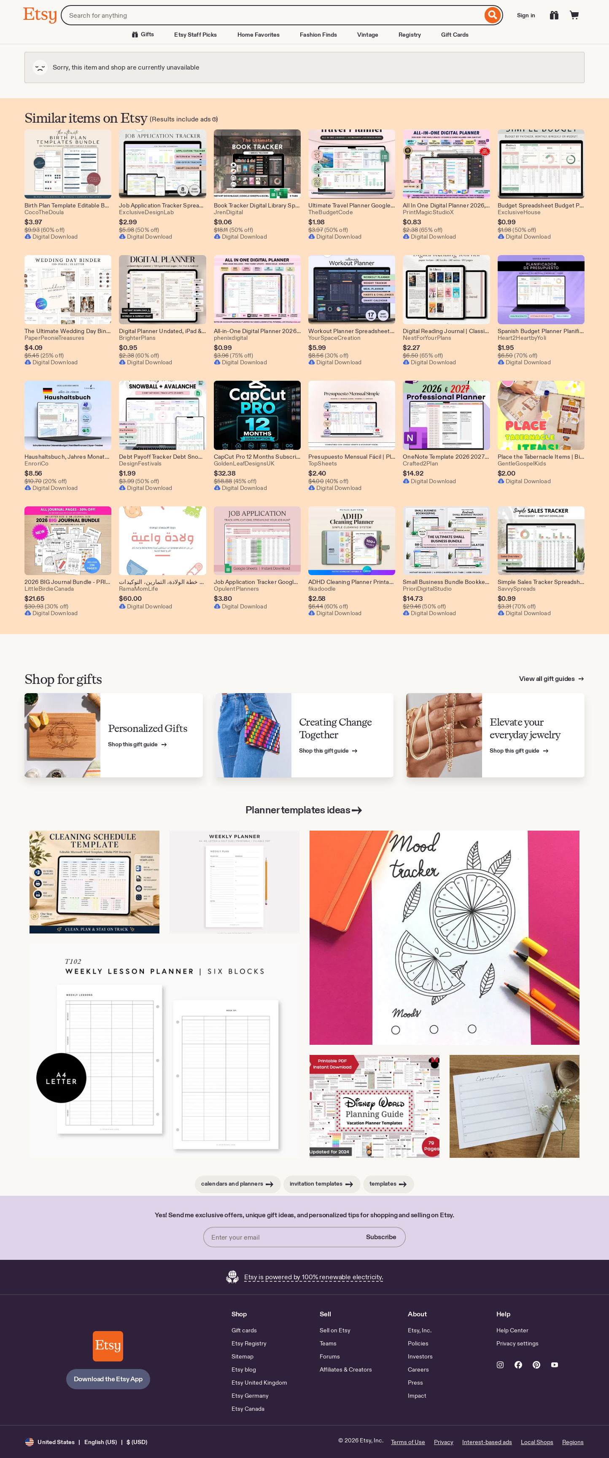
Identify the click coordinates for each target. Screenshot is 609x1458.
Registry (410, 34)
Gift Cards (455, 34)
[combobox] (271, 15)
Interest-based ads (487, 1442)
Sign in (526, 15)
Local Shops (537, 1442)
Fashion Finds (318, 34)
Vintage (367, 34)
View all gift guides (547, 679)
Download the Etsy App (108, 1379)
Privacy (443, 1442)
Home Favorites (258, 34)
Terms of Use (408, 1442)
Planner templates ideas (304, 810)
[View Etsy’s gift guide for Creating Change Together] (305, 735)
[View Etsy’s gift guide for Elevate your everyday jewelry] (495, 735)
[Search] (492, 15)
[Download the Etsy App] (108, 1346)
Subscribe (381, 1237)
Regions (573, 1442)
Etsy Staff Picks (195, 34)
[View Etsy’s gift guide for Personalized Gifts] (113, 735)
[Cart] (574, 15)
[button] (86, 1441)
